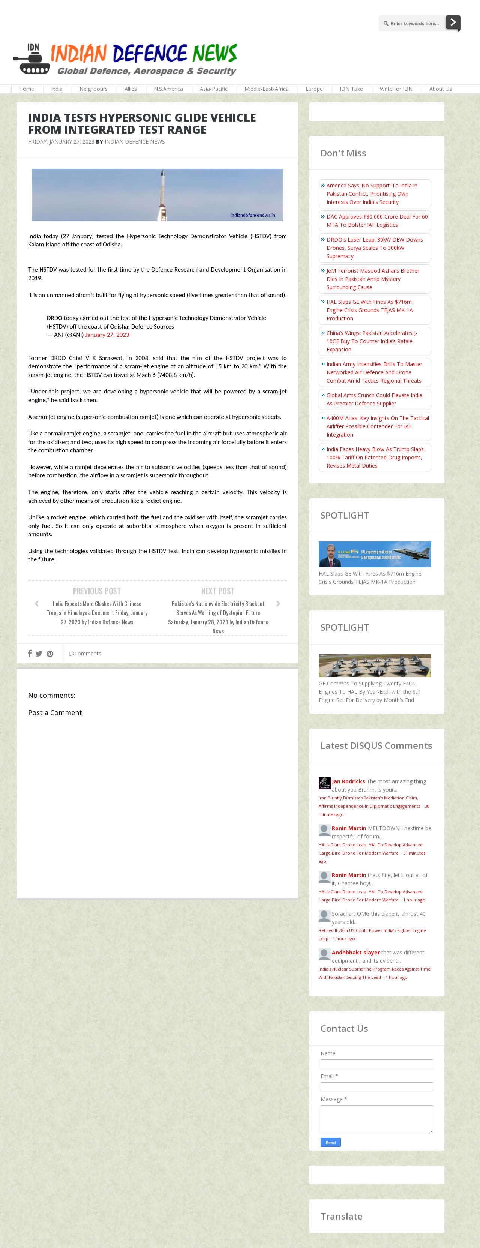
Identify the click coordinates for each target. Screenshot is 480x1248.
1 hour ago (414, 900)
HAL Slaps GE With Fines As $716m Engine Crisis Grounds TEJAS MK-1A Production (370, 310)
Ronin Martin (349, 828)
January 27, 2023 (107, 335)
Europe (314, 88)
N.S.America (168, 88)
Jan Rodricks (348, 781)
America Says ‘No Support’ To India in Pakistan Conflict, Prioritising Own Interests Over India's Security (372, 194)
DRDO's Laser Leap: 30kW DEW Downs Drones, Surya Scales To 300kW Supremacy (375, 248)
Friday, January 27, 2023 (61, 141)
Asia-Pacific (214, 88)
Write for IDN (396, 88)
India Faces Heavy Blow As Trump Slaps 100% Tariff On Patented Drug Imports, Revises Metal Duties (375, 457)
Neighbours (94, 88)
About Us (440, 88)
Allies (130, 88)
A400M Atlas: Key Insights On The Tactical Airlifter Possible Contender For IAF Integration (378, 426)
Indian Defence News (135, 141)
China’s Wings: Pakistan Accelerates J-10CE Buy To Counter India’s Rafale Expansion (372, 341)
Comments (85, 653)
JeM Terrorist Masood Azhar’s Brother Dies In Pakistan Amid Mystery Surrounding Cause (373, 279)
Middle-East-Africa (266, 88)
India (57, 88)
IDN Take (351, 88)
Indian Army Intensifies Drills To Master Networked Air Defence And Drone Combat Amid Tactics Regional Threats (374, 372)
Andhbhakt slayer (356, 952)
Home (26, 88)
